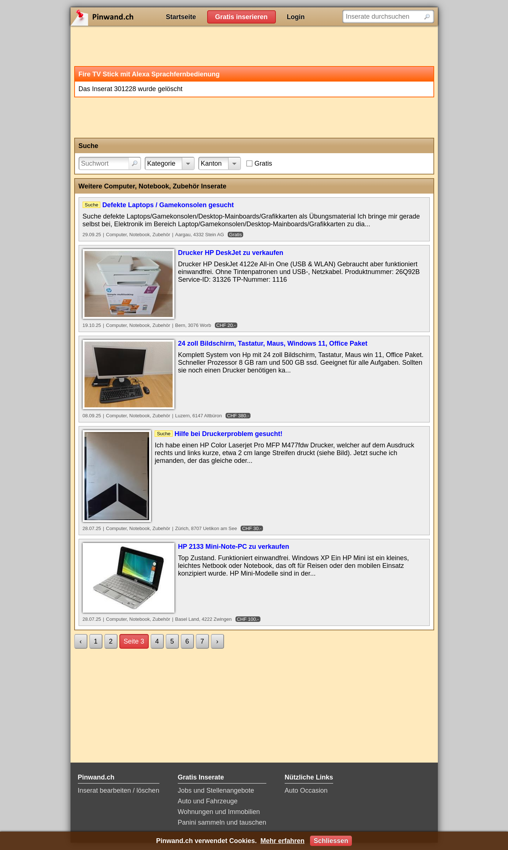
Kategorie (161, 163)
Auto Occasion (306, 790)
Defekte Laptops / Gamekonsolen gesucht (168, 205)
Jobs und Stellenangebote (216, 790)
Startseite (181, 17)
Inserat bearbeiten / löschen (118, 790)
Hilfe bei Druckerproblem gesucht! (228, 433)
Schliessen (331, 840)
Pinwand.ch (126, 16)
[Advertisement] (254, 45)
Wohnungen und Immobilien (219, 811)
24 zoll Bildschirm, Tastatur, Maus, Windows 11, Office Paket (273, 343)
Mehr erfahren (282, 840)
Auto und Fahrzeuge (208, 801)
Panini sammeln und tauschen (222, 822)
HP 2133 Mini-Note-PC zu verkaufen (233, 546)
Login (296, 17)
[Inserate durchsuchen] (388, 16)
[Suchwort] (110, 163)
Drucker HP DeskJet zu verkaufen (231, 252)
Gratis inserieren (241, 17)
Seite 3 (134, 641)
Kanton (211, 163)
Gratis (263, 163)
